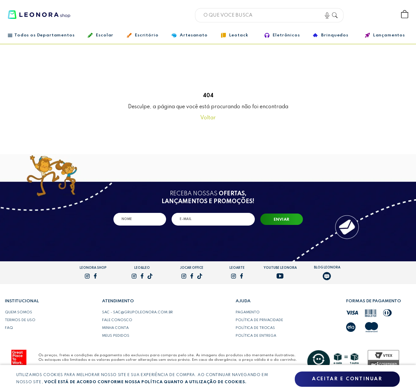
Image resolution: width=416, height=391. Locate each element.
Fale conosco (117, 320)
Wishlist (383, 14)
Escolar (100, 35)
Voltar (208, 118)
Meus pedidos (115, 336)
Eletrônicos (282, 35)
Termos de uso (20, 320)
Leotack (234, 35)
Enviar (282, 220)
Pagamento (248, 312)
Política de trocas (255, 328)
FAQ (9, 328)
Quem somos (18, 312)
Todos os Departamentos (41, 35)
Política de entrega (256, 336)
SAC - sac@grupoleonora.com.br (137, 312)
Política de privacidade (259, 320)
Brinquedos (330, 35)
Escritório (142, 35)
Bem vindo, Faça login (361, 14)
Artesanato (189, 35)
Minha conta (115, 328)
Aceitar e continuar (347, 379)
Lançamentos (385, 35)
